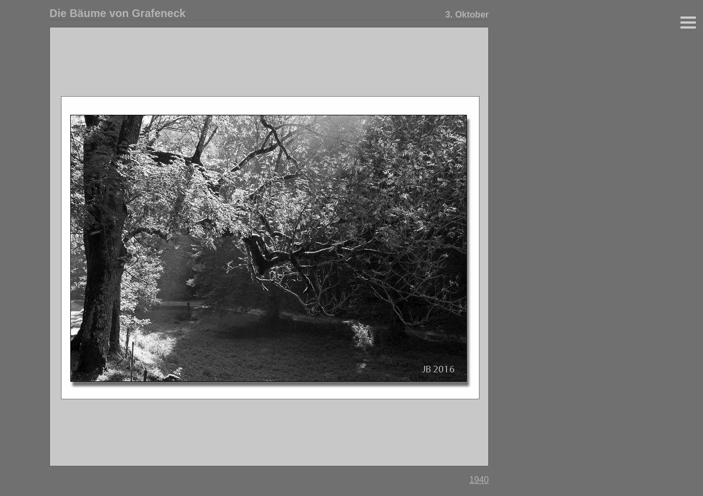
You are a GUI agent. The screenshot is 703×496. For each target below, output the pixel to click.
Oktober (472, 14)
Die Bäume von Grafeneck (117, 13)
